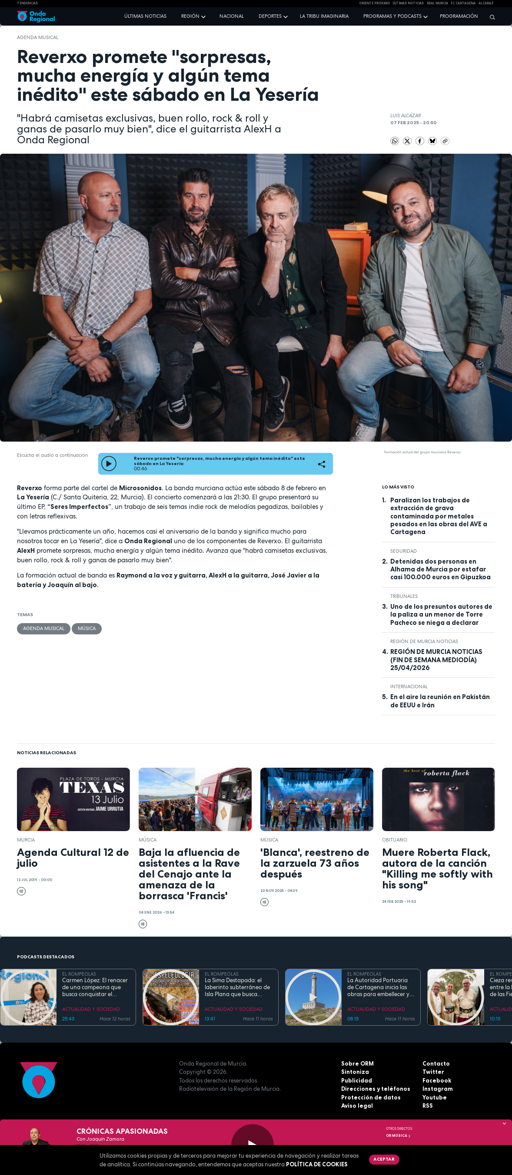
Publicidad (356, 1080)
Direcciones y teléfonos (375, 1088)
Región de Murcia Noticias (424, 641)
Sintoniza (355, 1071)
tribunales (404, 596)
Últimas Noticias (408, 3)
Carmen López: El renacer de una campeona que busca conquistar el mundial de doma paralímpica (95, 987)
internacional (409, 686)
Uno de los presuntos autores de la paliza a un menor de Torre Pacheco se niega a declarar (441, 615)
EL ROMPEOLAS (79, 974)
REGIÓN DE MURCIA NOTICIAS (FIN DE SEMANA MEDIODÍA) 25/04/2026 (436, 660)
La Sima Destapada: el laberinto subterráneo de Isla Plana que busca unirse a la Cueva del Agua (237, 987)
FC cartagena (463, 3)
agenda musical (37, 37)
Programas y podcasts (392, 16)
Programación (459, 16)
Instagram (437, 1088)
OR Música (398, 1135)
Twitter (433, 1071)
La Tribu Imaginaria (324, 16)
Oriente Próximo (374, 3)
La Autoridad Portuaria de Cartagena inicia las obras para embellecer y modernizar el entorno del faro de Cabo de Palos (381, 987)
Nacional (231, 16)
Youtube (434, 1097)
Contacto (436, 1063)
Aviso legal (357, 1105)
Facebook (436, 1080)
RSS (427, 1105)
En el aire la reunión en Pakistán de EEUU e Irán (440, 701)
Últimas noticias (145, 16)
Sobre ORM (357, 1063)
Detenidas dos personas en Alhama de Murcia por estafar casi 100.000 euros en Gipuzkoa (440, 569)
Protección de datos (371, 1097)
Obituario (394, 840)
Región (190, 16)
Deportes (270, 16)
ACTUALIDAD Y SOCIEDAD (91, 1009)
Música (87, 628)
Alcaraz (486, 3)
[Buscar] (490, 17)
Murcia (26, 840)
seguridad (403, 551)
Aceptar (384, 1159)
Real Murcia (437, 3)
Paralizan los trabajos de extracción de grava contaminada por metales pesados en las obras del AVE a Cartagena (438, 516)
